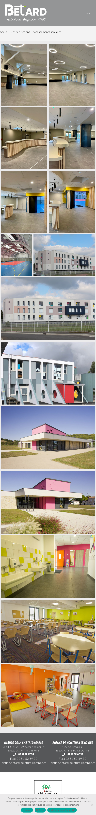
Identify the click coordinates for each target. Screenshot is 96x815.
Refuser (40, 810)
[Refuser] (92, 804)
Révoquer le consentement (66, 805)
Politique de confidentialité (62, 810)
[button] (88, 13)
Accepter (27, 810)
